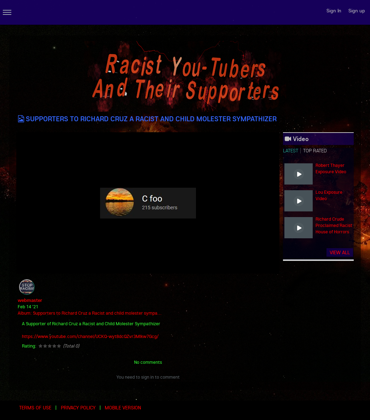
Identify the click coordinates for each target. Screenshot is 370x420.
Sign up (356, 10)
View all (340, 252)
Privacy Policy (78, 407)
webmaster (30, 300)
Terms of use (35, 407)
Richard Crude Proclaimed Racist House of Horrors (334, 225)
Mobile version (123, 407)
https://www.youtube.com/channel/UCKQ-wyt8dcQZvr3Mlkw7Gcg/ (90, 336)
